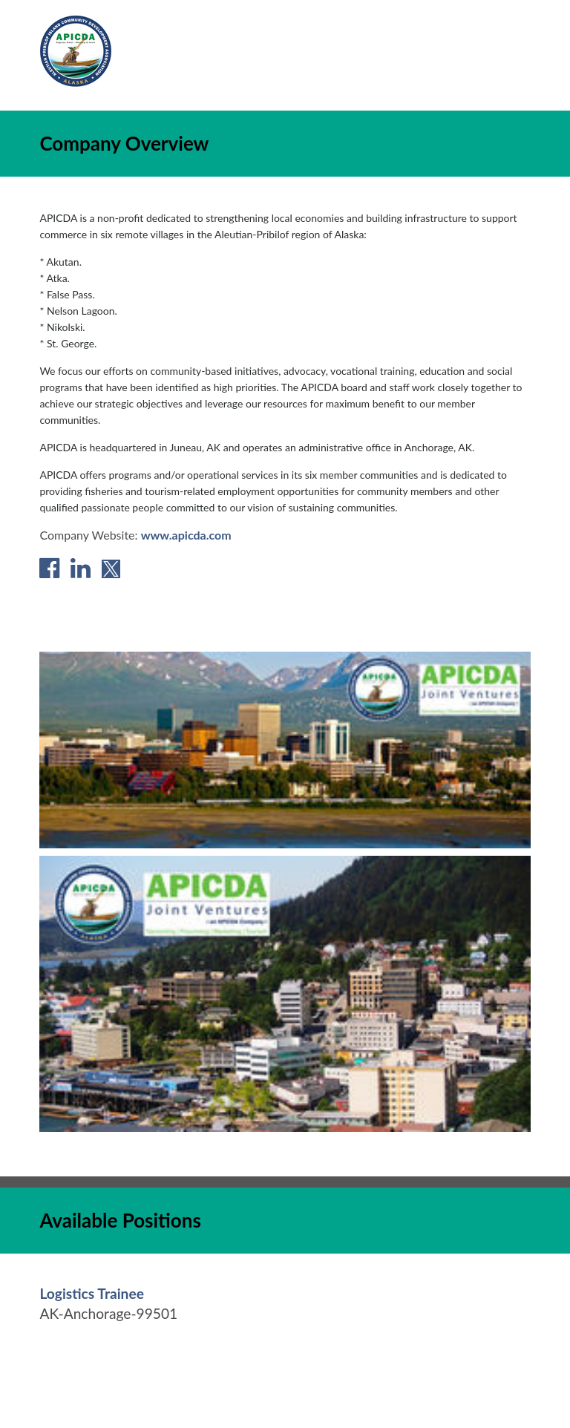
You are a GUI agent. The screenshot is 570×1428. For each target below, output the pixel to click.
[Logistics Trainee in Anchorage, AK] (91, 1293)
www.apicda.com (186, 535)
